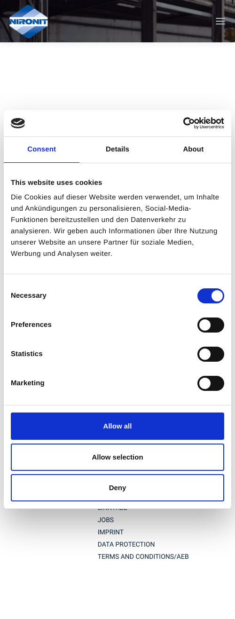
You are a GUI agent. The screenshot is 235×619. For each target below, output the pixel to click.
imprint (111, 532)
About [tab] (193, 149)
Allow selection (117, 457)
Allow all (117, 426)
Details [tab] (117, 149)
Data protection (126, 544)
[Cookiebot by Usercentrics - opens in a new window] (183, 123)
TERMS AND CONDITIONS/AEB (143, 557)
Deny (117, 488)
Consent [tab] (41, 149)
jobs (106, 520)
